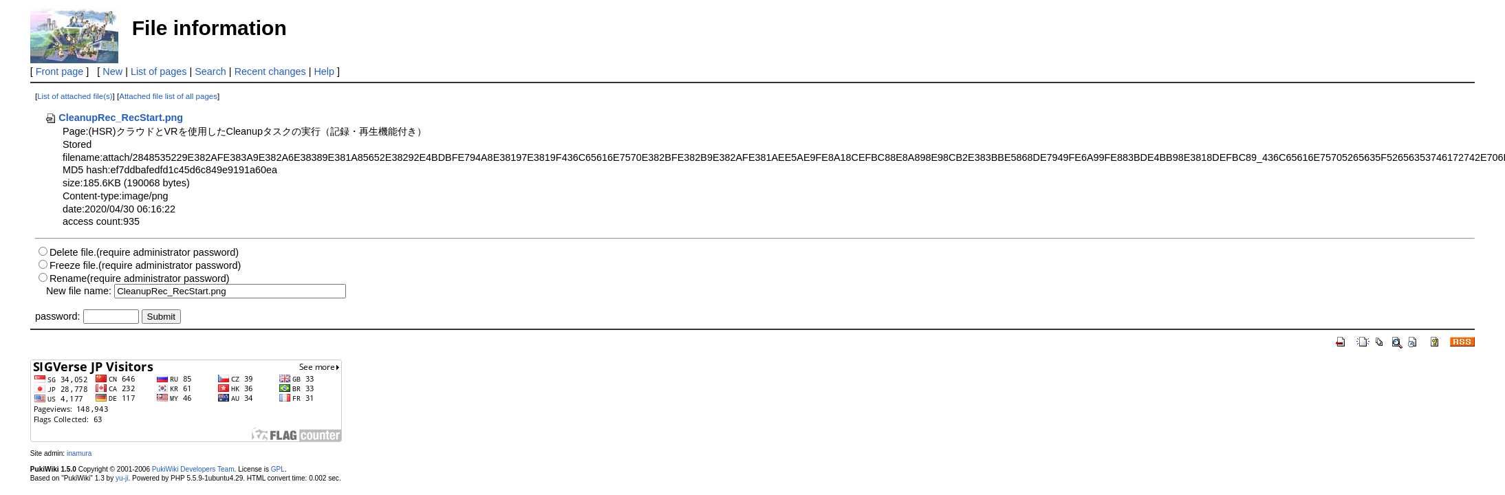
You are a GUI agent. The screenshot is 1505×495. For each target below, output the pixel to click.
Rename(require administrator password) (140, 278)
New (112, 71)
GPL (278, 469)
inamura (79, 453)
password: (57, 316)
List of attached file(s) (74, 96)
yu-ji (122, 478)
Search (210, 71)
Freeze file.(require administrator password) (145, 265)
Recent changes (270, 71)
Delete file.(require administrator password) (144, 252)
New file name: (78, 290)
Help (324, 71)
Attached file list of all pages (168, 96)
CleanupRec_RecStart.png (114, 117)
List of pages (159, 71)
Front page (60, 71)
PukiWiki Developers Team (193, 469)
